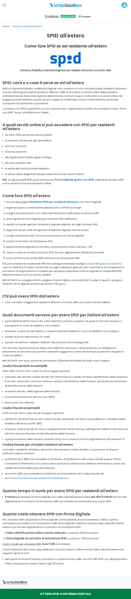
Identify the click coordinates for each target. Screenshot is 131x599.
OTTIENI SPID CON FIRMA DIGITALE (65, 594)
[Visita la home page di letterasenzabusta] (65, 5)
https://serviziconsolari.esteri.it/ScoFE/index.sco (39, 478)
